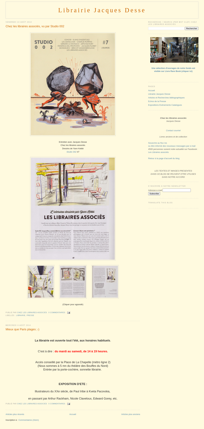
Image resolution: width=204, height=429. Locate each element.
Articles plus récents (15, 414)
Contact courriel (173, 130)
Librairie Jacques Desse (102, 10)
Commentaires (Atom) (28, 420)
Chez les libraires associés (32, 312)
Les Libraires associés (158, 152)
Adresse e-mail (155, 190)
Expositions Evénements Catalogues (165, 105)
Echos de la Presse (157, 101)
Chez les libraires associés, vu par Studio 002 (35, 26)
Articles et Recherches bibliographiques (166, 97)
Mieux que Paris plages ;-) (22, 329)
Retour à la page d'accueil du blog (163, 158)
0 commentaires (57, 312)
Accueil (72, 414)
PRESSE (30, 315)
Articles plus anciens (130, 414)
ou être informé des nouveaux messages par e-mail (171, 146)
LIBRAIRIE (21, 315)
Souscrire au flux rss (157, 143)
